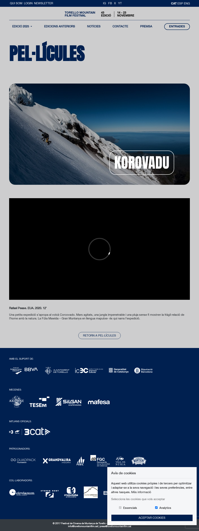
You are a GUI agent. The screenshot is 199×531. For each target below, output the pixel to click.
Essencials (130, 507)
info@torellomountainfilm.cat (83, 526)
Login (28, 3)
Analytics (165, 507)
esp (180, 3)
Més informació (141, 492)
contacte (120, 26)
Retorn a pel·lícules (99, 335)
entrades (177, 26)
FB (110, 3)
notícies (93, 26)
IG (104, 3)
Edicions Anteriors (59, 26)
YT (120, 3)
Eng (187, 3)
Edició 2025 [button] (21, 26)
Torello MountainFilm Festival (80, 14)
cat (174, 3)
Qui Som (16, 3)
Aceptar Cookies (152, 517)
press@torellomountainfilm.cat (115, 526)
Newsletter (43, 3)
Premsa (146, 26)
